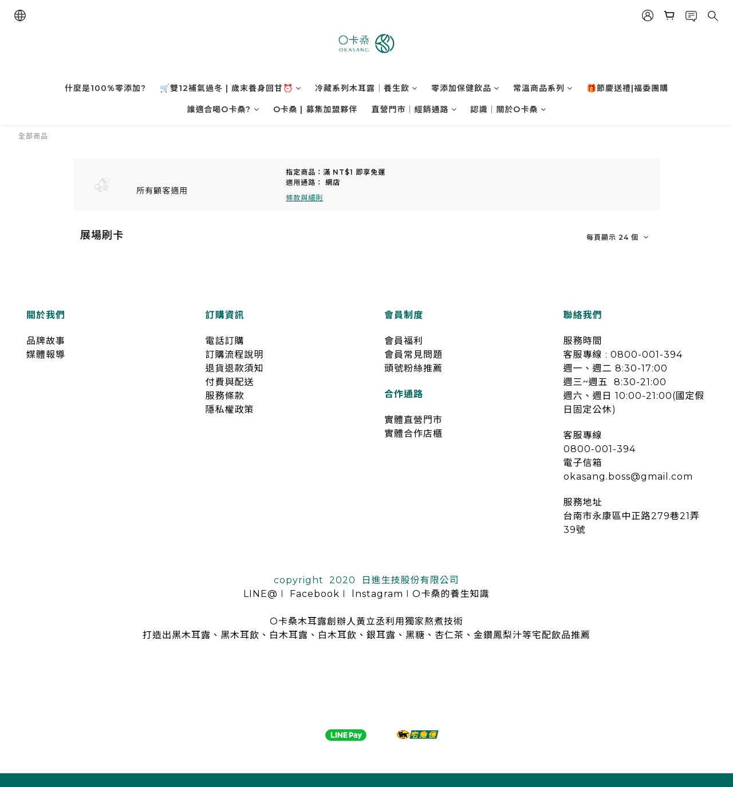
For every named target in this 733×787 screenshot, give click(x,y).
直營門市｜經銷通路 (414, 109)
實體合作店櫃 (413, 433)
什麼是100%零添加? (105, 88)
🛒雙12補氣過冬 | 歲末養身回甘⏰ (230, 88)
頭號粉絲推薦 (413, 368)
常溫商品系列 (543, 88)
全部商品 (33, 136)
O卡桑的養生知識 (450, 593)
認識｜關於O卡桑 (508, 109)
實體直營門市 (413, 419)
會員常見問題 (413, 354)
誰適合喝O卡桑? (223, 109)
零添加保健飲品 (465, 88)
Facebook (315, 593)
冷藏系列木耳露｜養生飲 (366, 88)
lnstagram (377, 593)
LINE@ (260, 593)
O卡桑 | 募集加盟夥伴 (315, 109)
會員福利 (403, 340)
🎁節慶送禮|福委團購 (627, 88)
